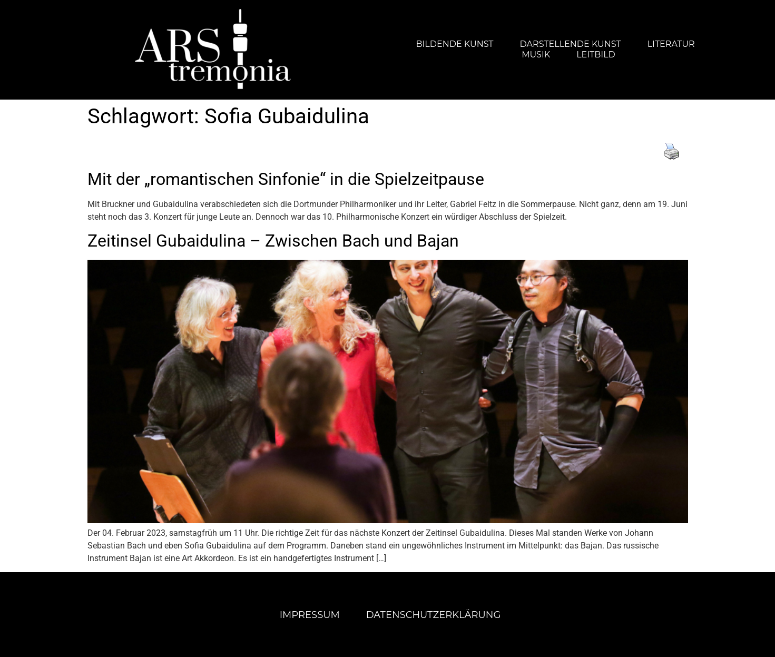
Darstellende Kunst (570, 44)
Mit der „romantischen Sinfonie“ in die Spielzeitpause (285, 179)
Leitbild (595, 55)
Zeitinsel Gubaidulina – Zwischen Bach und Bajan (273, 241)
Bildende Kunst (454, 44)
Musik (536, 55)
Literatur (671, 44)
